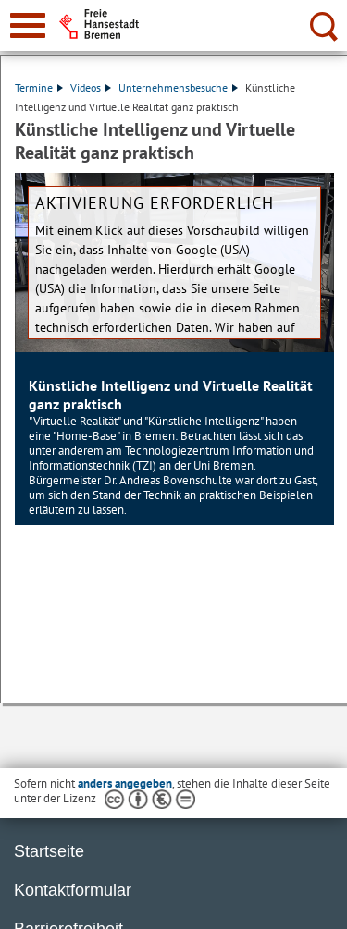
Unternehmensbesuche (178, 87)
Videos (90, 87)
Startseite (49, 851)
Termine (39, 87)
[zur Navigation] (28, 25)
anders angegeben (125, 783)
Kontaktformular (72, 890)
